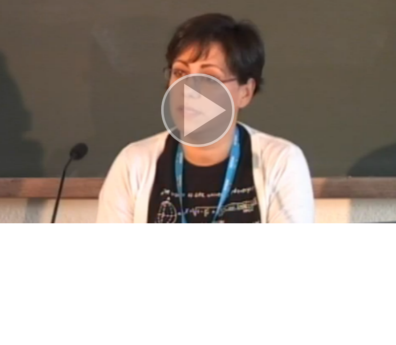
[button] (198, 111)
